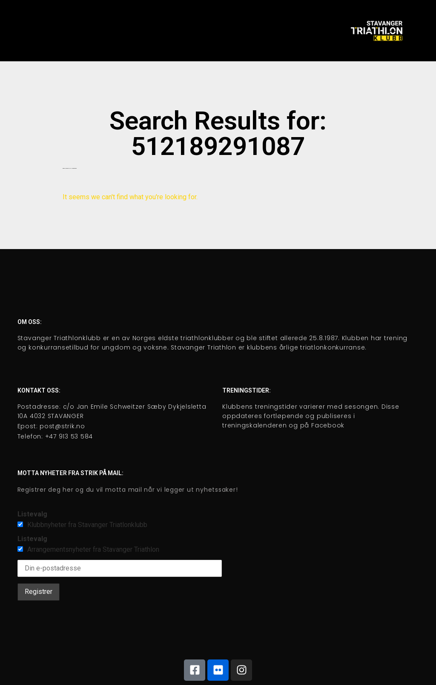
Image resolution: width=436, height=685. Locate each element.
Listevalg (32, 514)
